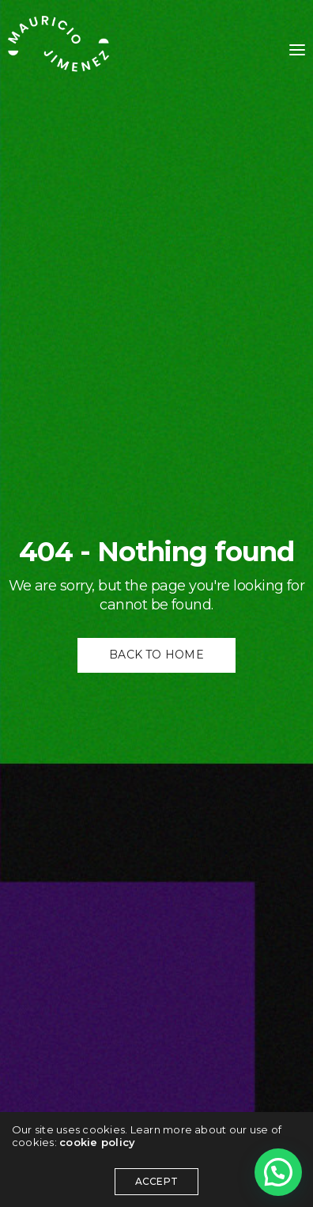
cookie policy (97, 1142)
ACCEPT (156, 1181)
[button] (278, 1172)
